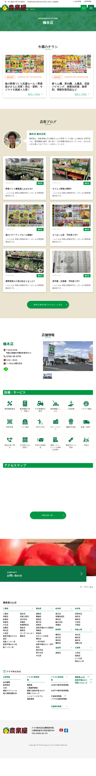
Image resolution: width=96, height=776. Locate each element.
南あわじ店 (78, 675)
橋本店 (40, 192)
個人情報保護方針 (12, 710)
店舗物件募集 (56, 724)
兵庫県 (76, 660)
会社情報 (77, 2)
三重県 (7, 618)
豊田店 (39, 655)
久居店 (7, 645)
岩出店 (76, 646)
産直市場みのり (80, 695)
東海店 (39, 649)
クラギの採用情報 (57, 692)
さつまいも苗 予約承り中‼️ (65, 242)
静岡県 (57, 641)
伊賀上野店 (25, 626)
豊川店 (39, 633)
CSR (7, 703)
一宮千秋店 (40, 658)
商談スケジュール (12, 706)
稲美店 (76, 669)
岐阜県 (57, 618)
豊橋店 (39, 626)
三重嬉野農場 (33, 703)
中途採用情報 (56, 712)
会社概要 (8, 697)
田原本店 (77, 623)
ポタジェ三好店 (42, 652)
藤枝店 (57, 656)
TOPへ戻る (86, 596)
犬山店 (39, 674)
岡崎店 (39, 645)
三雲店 (7, 623)
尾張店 (39, 630)
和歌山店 (77, 656)
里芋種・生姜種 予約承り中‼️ (66, 288)
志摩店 (7, 639)
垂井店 (57, 630)
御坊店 (76, 649)
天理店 (76, 636)
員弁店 (23, 623)
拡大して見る (34, 99)
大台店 (7, 636)
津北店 (7, 642)
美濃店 (57, 636)
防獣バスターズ (34, 712)
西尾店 (39, 636)
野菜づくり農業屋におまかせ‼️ (20, 197)
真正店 (57, 623)
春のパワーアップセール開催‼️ (20, 242)
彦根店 (57, 666)
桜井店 (76, 626)
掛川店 (57, 649)
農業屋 (30, 700)
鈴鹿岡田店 (25, 636)
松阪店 (7, 633)
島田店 (57, 652)
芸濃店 (23, 633)
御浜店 (23, 639)
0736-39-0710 (15, 364)
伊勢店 (7, 626)
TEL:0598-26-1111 (41, 751)
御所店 (76, 630)
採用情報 (88, 2)
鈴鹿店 (7, 630)
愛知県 (39, 618)
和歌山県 (77, 641)
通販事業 (31, 719)
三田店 (76, 666)
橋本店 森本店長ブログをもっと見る (48, 311)
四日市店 (24, 630)
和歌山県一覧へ (48, 519)
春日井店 (40, 668)
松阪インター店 (11, 655)
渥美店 (39, 623)
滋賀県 (57, 660)
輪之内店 (58, 633)
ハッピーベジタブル (36, 716)
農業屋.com (79, 692)
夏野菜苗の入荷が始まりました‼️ (21, 288)
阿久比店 (40, 671)
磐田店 (57, 646)
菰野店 (23, 642)
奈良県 (76, 618)
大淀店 (76, 633)
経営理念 (8, 700)
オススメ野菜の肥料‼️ (62, 197)
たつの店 (77, 672)
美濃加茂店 (59, 626)
